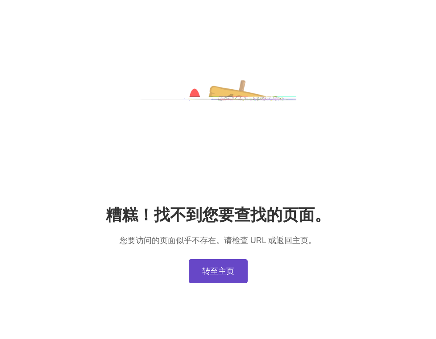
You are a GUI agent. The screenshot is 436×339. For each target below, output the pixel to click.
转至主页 (218, 271)
